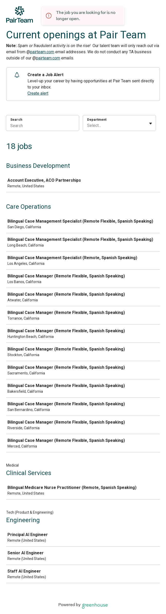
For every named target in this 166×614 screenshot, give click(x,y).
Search (16, 119)
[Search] (42, 126)
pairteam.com (42, 51)
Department (96, 119)
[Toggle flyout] (150, 123)
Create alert (37, 93)
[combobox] (87, 125)
